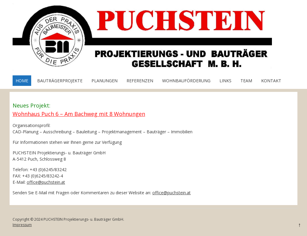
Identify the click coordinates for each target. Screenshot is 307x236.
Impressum (22, 224)
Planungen (104, 80)
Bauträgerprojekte (59, 80)
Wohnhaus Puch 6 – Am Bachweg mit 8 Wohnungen (79, 113)
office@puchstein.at (46, 182)
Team (246, 80)
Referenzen (140, 80)
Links (225, 80)
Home (22, 80)
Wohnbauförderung (186, 80)
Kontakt (271, 80)
